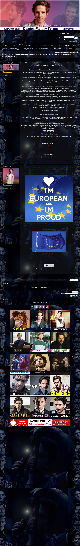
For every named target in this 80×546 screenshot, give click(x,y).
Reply (67, 52)
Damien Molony (21, 45)
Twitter (43, 157)
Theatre (44, 45)
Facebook (54, 157)
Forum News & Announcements (43, 48)
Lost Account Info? (73, 41)
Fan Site (38, 157)
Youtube (60, 157)
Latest (13, 45)
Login (75, 37)
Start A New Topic (60, 52)
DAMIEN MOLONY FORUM (26, 48)
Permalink (71, 62)
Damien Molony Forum (9, 63)
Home (5, 45)
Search (74, 45)
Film (36, 45)
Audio (51, 45)
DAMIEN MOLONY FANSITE (9, 48)
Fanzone (67, 45)
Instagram (48, 157)
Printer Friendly (73, 52)
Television (28, 45)
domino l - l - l (7, 166)
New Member (74, 40)
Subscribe (75, 291)
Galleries (59, 45)
